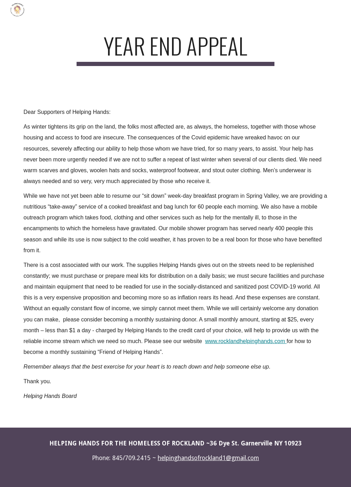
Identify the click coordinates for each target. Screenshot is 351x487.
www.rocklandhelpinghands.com (245, 341)
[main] (176, 49)
